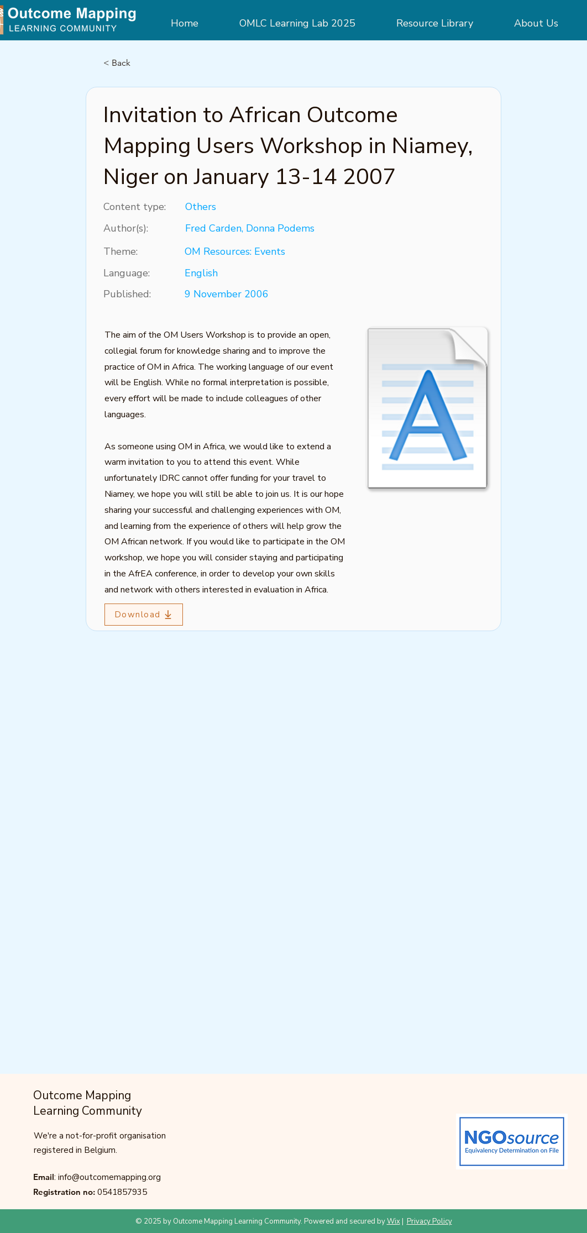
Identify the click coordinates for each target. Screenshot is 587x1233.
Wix (393, 1221)
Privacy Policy (429, 1221)
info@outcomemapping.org (109, 1177)
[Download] (143, 615)
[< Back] (139, 63)
